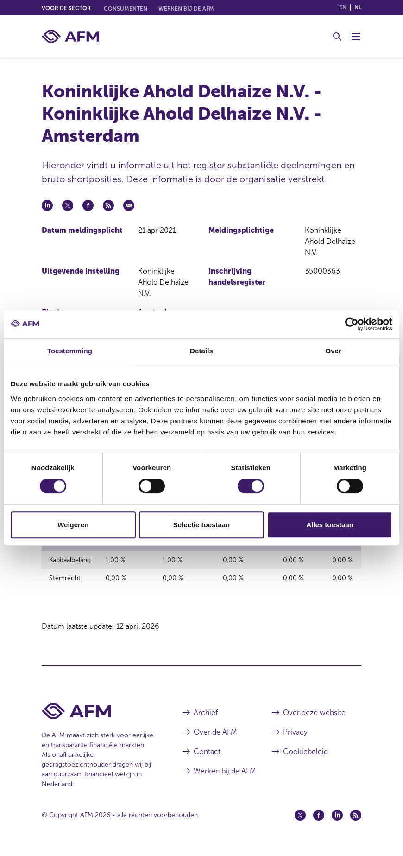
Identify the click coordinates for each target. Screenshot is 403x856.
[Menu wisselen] (355, 36)
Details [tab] (201, 351)
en (342, 7)
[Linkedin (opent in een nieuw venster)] (337, 820)
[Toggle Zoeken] (337, 36)
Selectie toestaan (201, 525)
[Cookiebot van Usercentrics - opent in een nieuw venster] (351, 324)
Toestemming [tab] (70, 351)
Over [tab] (333, 351)
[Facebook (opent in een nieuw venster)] (318, 820)
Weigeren (72, 525)
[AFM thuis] (70, 36)
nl (357, 7)
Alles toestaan (329, 525)
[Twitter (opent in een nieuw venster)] (300, 820)
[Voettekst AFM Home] (98, 716)
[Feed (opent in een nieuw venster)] (355, 820)
